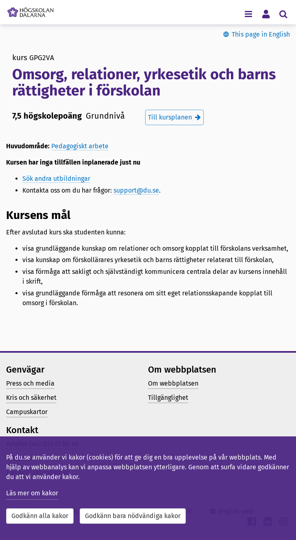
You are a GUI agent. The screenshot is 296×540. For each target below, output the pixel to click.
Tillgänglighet (168, 397)
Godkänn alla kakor (39, 516)
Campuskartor (27, 412)
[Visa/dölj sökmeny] (283, 13)
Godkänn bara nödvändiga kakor (133, 516)
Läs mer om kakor (32, 493)
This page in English (261, 34)
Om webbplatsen (173, 383)
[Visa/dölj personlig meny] (265, 13)
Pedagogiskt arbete (80, 146)
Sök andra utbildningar (56, 178)
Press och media (30, 383)
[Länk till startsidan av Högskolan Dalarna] (30, 10)
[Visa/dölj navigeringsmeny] (248, 13)
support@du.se (136, 190)
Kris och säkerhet (31, 397)
